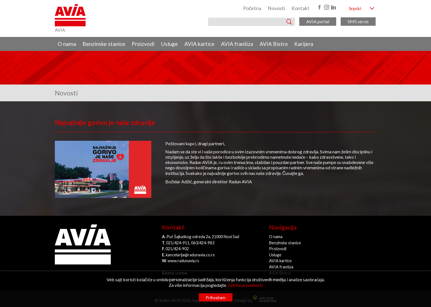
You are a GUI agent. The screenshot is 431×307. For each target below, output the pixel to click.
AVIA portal (317, 21)
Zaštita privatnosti (245, 285)
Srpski (355, 8)
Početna (252, 8)
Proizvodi (143, 44)
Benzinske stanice (104, 44)
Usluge (169, 44)
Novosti (276, 8)
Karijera (303, 44)
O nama (67, 44)
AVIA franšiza (237, 44)
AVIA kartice (199, 44)
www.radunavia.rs (183, 260)
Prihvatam (215, 297)
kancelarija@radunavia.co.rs (190, 254)
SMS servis (358, 21)
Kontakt (300, 8)
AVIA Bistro (274, 44)
